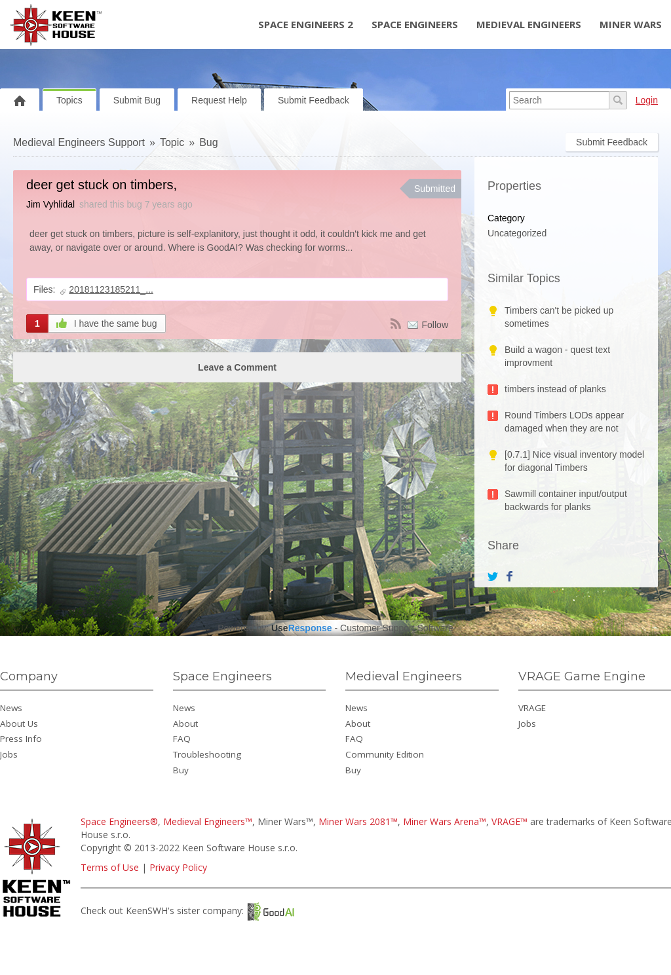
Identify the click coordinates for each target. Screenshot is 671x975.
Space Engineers (415, 24)
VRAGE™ (509, 821)
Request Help (219, 100)
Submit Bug (137, 100)
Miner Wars (631, 24)
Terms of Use (110, 867)
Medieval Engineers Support (79, 142)
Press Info (21, 739)
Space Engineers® (119, 821)
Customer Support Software (396, 628)
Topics (69, 100)
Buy (181, 770)
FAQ (182, 739)
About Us (19, 723)
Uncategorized (517, 233)
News (11, 708)
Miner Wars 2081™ (358, 821)
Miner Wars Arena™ (444, 821)
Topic (172, 142)
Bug (208, 142)
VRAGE (532, 708)
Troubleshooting (207, 754)
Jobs (9, 754)
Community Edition (384, 754)
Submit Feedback (313, 100)
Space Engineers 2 (305, 24)
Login (647, 100)
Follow (435, 325)
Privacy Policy (178, 867)
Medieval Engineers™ (207, 821)
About (185, 723)
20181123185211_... (111, 289)
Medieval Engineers (528, 24)
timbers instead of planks (555, 389)
